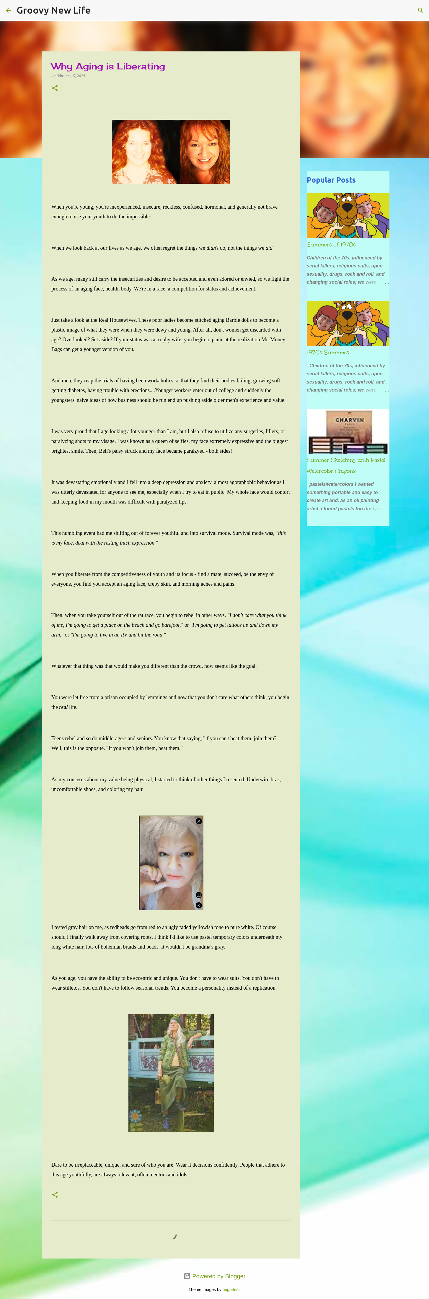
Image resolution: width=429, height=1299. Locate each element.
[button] (54, 88)
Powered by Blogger (215, 1276)
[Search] (98, 10)
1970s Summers (328, 352)
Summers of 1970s (331, 244)
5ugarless (232, 1289)
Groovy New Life (54, 10)
